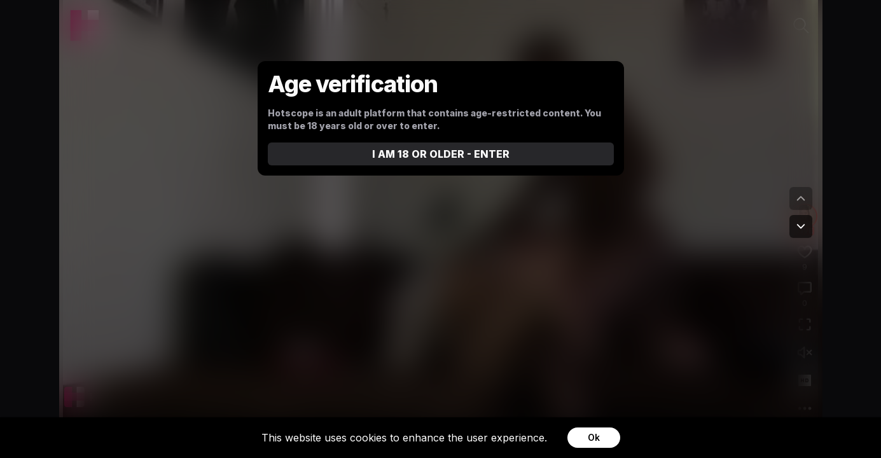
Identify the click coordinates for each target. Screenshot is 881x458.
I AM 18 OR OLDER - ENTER (441, 154)
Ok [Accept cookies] (594, 437)
